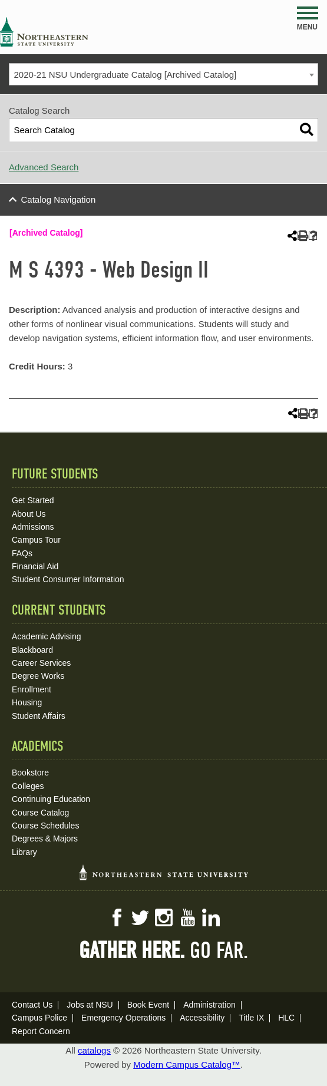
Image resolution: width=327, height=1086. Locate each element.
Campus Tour (36, 539)
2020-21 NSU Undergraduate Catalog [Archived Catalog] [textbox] (125, 75)
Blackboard (32, 650)
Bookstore (30, 772)
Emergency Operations (123, 1017)
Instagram (164, 917)
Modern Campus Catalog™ (186, 1064)
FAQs (22, 553)
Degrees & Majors (45, 838)
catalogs (94, 1050)
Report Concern (41, 1031)
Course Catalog (40, 812)
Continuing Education (51, 799)
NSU (44, 32)
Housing (27, 702)
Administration (209, 1004)
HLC (286, 1017)
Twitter (140, 917)
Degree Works (38, 676)
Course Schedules (45, 825)
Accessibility (202, 1017)
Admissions (33, 527)
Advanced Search (43, 167)
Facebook (116, 917)
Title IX (251, 1017)
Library (24, 852)
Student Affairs (38, 716)
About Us (29, 514)
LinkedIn (211, 917)
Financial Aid (35, 566)
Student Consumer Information (68, 579)
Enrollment (31, 689)
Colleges (28, 786)
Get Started (33, 500)
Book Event (148, 1004)
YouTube (187, 917)
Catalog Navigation (58, 199)
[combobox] (163, 74)
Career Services (41, 663)
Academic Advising (46, 636)
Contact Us (32, 1004)
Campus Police (39, 1017)
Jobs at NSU (90, 1004)
